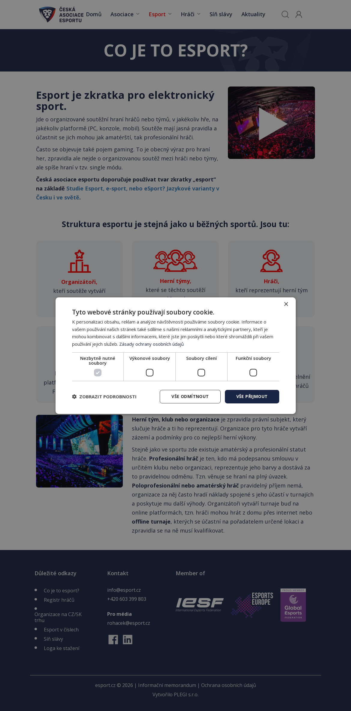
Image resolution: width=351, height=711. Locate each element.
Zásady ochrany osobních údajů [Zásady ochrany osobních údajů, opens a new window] (151, 344)
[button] (104, 396)
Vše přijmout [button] (252, 396)
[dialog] (176, 355)
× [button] (286, 304)
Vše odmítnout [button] (190, 396)
